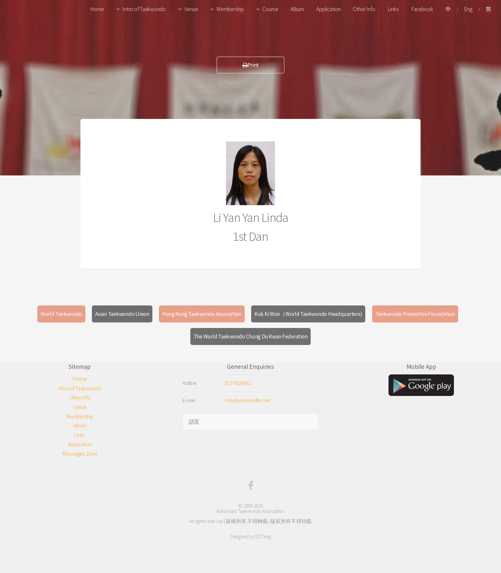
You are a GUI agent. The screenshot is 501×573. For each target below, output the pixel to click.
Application (328, 9)
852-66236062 (238, 383)
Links (393, 9)
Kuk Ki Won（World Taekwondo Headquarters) (308, 314)
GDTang (263, 536)
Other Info (364, 9)
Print (250, 65)
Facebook (422, 9)
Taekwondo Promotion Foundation (415, 314)
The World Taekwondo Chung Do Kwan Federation (251, 336)
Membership (230, 9)
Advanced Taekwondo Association (250, 511)
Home (97, 9)
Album (297, 9)
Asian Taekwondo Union (122, 314)
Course (270, 9)
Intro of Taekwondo (143, 9)
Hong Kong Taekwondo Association (201, 314)
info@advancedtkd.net (247, 400)
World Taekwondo (61, 314)
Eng (468, 9)
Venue (191, 9)
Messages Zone (79, 453)
